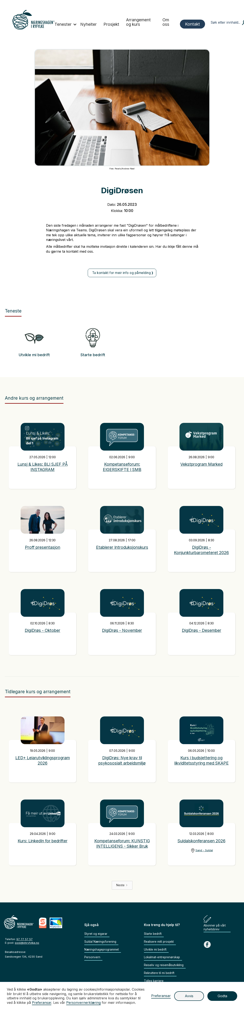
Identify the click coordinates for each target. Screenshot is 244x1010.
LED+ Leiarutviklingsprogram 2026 (42, 760)
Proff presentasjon (42, 547)
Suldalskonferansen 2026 (201, 840)
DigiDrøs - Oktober (42, 630)
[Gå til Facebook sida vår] (207, 944)
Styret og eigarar (95, 933)
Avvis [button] (189, 996)
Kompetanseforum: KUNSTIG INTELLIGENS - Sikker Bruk (122, 843)
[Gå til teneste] (34, 340)
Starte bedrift (92, 355)
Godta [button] (222, 996)
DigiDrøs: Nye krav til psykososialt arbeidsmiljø (122, 760)
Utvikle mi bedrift (34, 355)
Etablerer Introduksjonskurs (122, 547)
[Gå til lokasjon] (201, 850)
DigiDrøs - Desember (201, 630)
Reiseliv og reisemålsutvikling (164, 965)
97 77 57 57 (24, 939)
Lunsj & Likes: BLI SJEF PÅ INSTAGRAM (42, 467)
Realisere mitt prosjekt (159, 941)
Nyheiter (88, 24)
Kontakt (192, 24)
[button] (66, 25)
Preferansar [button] (41, 1002)
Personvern (92, 957)
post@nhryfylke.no (27, 942)
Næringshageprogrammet (101, 949)
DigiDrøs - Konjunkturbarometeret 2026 (201, 550)
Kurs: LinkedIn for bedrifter (42, 840)
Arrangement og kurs (138, 22)
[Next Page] (122, 885)
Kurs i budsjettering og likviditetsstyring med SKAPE (201, 760)
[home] (33, 20)
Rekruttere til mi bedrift (159, 973)
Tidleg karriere (154, 981)
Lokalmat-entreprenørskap (162, 957)
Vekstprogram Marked (201, 464)
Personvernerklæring (83, 1002)
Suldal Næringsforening (100, 941)
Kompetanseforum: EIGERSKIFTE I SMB (122, 467)
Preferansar (161, 996)
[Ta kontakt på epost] (122, 273)
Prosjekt (111, 24)
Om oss (165, 22)
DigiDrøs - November (122, 630)
